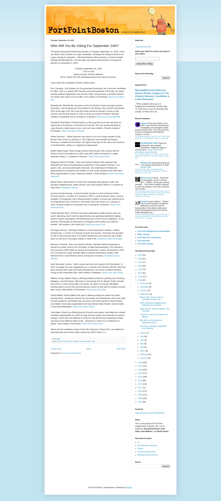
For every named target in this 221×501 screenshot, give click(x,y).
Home (88, 349)
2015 (140, 373)
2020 (140, 277)
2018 (140, 362)
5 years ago (147, 173)
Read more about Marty (99, 156)
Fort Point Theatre (145, 244)
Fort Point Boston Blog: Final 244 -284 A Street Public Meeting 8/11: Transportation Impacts (152, 137)
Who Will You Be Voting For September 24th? (151, 321)
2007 (140, 402)
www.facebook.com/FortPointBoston (150, 413)
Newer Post (56, 349)
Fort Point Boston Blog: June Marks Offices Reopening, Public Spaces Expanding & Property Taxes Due (151, 171)
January (143, 358)
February (144, 354)
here (104, 332)
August (143, 333)
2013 (140, 380)
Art (138, 442)
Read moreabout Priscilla (72, 131)
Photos (140, 448)
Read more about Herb (112, 272)
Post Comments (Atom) (71, 353)
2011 (140, 388)
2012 (140, 384)
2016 (140, 370)
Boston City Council (65, 341)
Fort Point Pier (143, 241)
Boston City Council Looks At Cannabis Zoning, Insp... (151, 298)
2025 (140, 259)
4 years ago (164, 138)
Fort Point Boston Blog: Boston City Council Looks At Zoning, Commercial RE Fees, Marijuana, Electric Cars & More (152, 216)
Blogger (129, 487)
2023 (140, 266)
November (144, 287)
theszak (143, 201)
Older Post (120, 349)
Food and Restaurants (146, 452)
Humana (144, 123)
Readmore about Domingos (110, 239)
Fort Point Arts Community (149, 237)
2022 (140, 269)
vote (93, 341)
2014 (140, 377)
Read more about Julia (92, 323)
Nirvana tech (145, 163)
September (145, 294)
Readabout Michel (69, 187)
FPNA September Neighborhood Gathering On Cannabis (153, 304)
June (142, 340)
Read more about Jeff (95, 224)
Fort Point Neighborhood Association (153, 231)
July (142, 336)
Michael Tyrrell (146, 178)
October (143, 290)
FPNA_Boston (143, 234)
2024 (140, 262)
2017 (140, 366)
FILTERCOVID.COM (148, 143)
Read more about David (83, 306)
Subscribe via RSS (143, 47)
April (142, 347)
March (143, 351)
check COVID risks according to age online (149, 151)
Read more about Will (96, 289)
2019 (140, 280)
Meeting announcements (147, 455)
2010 (140, 391)
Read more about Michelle (108, 117)
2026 (140, 255)
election (88, 341)
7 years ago (146, 196)
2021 (140, 273)
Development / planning (147, 445)
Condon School (78, 341)
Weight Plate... (146, 167)
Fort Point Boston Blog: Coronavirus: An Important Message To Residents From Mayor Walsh (151, 155)
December (144, 283)
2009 (140, 395)
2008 (140, 398)
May (142, 344)
